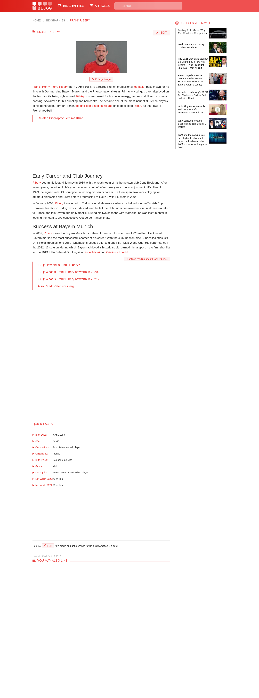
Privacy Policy (142, 676)
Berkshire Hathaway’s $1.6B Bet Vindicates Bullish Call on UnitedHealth (193, 95)
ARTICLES (100, 5)
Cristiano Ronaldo (117, 252)
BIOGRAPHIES (71, 5)
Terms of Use (142, 680)
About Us (89, 680)
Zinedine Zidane (102, 105)
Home (37, 20)
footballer (139, 86)
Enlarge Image (101, 79)
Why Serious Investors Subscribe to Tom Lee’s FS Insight (192, 123)
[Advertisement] (101, 146)
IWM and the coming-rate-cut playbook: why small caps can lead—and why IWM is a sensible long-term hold (192, 141)
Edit (164, 32)
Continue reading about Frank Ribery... (147, 259)
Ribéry (80, 96)
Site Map (114, 680)
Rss (162, 676)
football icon (83, 105)
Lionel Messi (92, 252)
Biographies (55, 20)
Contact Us (90, 676)
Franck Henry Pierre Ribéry (50, 86)
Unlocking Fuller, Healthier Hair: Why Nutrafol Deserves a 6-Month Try (192, 109)
